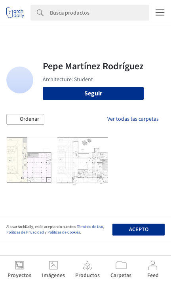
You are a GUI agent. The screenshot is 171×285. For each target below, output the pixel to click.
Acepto (138, 230)
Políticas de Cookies (64, 232)
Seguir (93, 93)
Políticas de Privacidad (25, 232)
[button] (25, 119)
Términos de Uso (90, 227)
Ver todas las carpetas (133, 119)
